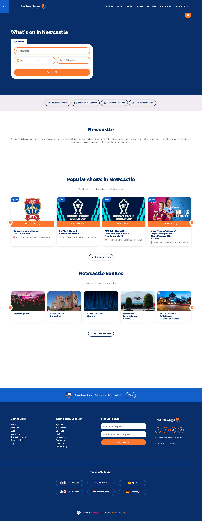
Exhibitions (165, 6)
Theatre (118, 6)
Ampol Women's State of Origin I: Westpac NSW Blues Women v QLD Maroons (163, 235)
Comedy (109, 6)
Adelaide (60, 443)
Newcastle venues (114, 103)
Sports (139, 6)
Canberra (60, 440)
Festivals (151, 6)
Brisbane (60, 431)
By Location (19, 42)
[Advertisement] (101, 370)
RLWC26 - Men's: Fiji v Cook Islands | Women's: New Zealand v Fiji (117, 233)
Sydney (59, 425)
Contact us (16, 434)
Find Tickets (32, 223)
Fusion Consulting (118, 513)
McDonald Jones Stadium (95, 315)
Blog (189, 6)
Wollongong (61, 447)
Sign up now (123, 442)
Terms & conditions (19, 437)
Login (13, 443)
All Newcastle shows (101, 257)
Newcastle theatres (85, 103)
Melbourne (61, 428)
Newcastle (61, 437)
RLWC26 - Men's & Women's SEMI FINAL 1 (70, 232)
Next (191, 222)
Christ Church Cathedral (57, 315)
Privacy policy (17, 440)
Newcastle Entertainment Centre (130, 316)
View (130, 395)
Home (13, 425)
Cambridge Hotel (22, 314)
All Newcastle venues (101, 333)
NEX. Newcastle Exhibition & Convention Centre (169, 316)
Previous (10, 222)
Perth (58, 434)
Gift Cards (180, 6)
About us (15, 428)
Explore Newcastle (142, 103)
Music (129, 6)
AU (4, 6)
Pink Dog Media (96, 513)
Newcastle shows (58, 103)
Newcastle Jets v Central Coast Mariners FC (26, 232)
